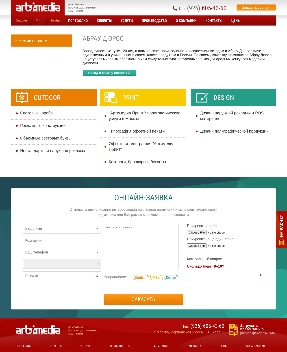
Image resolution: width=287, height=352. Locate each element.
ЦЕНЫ (236, 21)
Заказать (143, 299)
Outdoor (21, 20)
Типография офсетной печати (137, 131)
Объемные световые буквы (45, 138)
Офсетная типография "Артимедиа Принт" (141, 147)
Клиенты (104, 21)
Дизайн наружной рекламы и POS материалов (232, 116)
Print (39, 20)
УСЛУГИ (127, 21)
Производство (154, 21)
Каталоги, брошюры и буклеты (137, 162)
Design (56, 20)
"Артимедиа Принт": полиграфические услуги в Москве (144, 116)
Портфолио (78, 21)
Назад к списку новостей (109, 73)
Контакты (214, 21)
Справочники (255, 346)
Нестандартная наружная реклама (52, 150)
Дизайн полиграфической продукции (234, 131)
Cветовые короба (36, 113)
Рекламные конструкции (42, 125)
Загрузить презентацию (258, 329)
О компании (186, 21)
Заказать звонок (255, 7)
